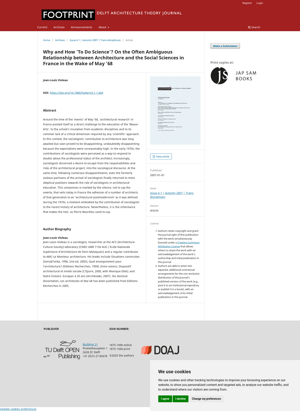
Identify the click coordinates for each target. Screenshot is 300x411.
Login (259, 3)
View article (162, 156)
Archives (59, 27)
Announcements (81, 27)
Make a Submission (225, 46)
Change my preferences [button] (206, 398)
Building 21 (90, 344)
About (103, 27)
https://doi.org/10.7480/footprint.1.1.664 (76, 93)
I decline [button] (180, 398)
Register (247, 3)
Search (254, 27)
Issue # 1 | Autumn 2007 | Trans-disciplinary (95, 40)
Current (42, 27)
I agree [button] (165, 398)
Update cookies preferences (18, 409)
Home (46, 40)
